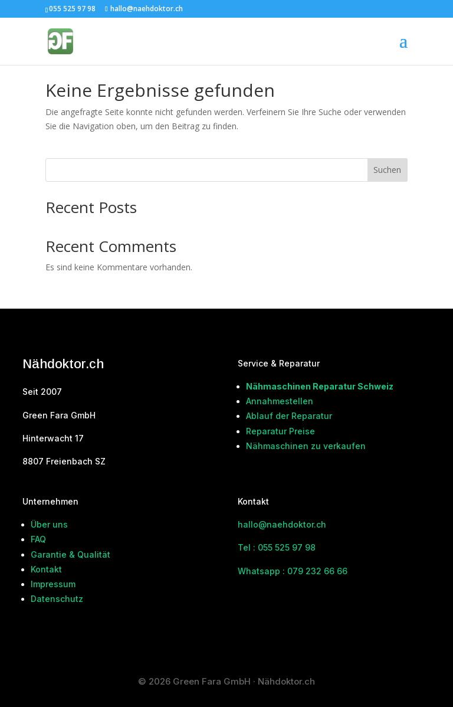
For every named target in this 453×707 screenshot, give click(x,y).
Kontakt (46, 569)
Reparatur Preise (280, 431)
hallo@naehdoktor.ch (282, 524)
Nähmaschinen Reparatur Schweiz (319, 386)
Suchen (387, 169)
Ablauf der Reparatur (289, 416)
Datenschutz (57, 599)
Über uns (49, 524)
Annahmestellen (279, 401)
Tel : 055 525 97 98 (277, 547)
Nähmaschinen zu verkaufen (306, 446)
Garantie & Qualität (70, 554)
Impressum (53, 584)
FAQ (38, 539)
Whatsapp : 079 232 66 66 (292, 571)
